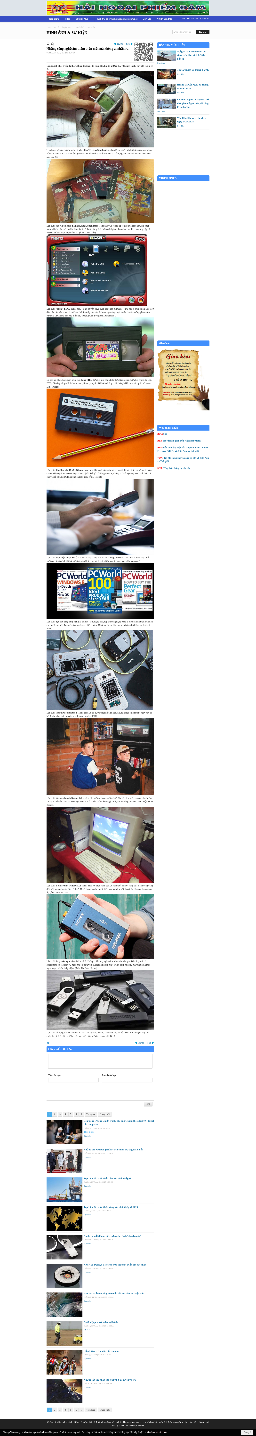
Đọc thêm (87, 1136)
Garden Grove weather (183, 173)
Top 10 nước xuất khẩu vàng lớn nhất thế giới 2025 (111, 1207)
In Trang (48, 1043)
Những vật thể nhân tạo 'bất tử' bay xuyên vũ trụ (110, 1379)
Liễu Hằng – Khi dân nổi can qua (101, 1351)
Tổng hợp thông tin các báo (176, 468)
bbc (165, 434)
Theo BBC (89, 1132)
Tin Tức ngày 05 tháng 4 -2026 (193, 69)
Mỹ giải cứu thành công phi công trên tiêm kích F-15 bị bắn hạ (191, 55)
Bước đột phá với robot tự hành (101, 1322)
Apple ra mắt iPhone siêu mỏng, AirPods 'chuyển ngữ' (112, 1236)
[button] (84, 19)
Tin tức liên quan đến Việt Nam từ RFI (182, 441)
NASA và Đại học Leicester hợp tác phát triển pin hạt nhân (115, 1264)
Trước (120, 44)
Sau (128, 44)
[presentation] (73, 1092)
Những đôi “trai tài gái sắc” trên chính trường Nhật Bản (113, 1149)
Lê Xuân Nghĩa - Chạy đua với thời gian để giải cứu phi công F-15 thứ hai (193, 103)
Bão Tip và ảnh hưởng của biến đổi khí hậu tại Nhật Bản (114, 1293)
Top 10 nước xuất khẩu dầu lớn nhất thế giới (107, 1178)
